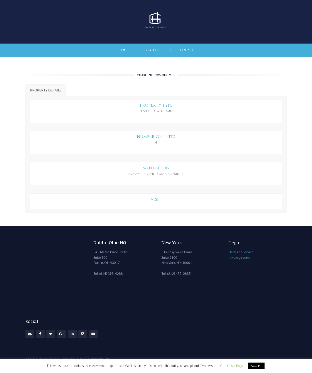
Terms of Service (241, 252)
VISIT (156, 199)
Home (123, 50)
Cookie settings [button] (231, 366)
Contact (186, 50)
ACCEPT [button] (256, 366)
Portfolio (153, 50)
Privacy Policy (239, 258)
